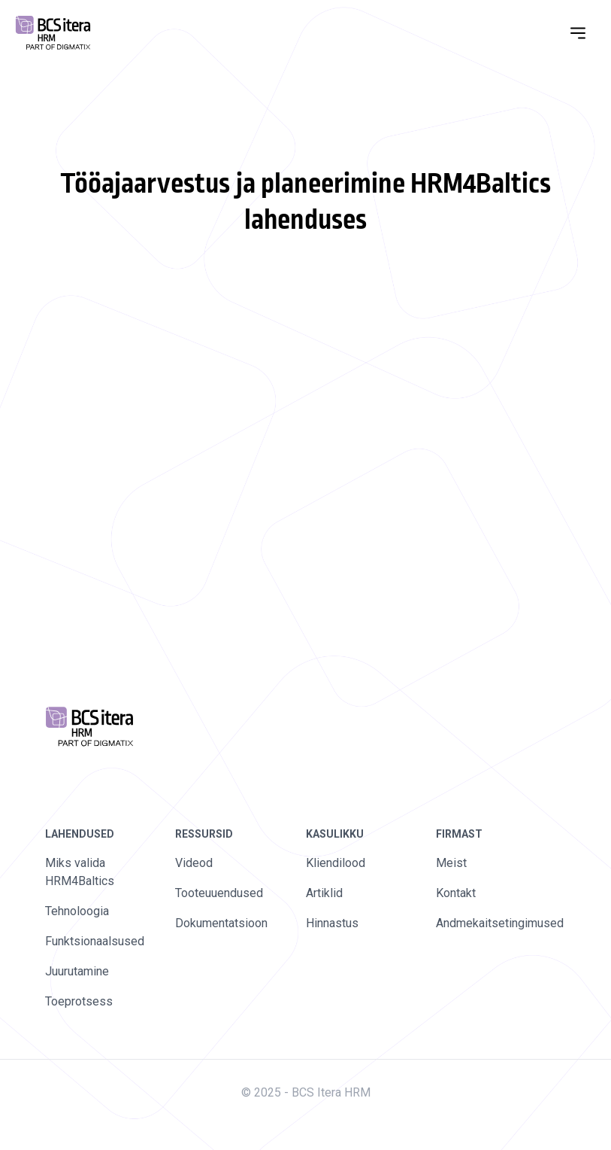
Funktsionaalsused (94, 941)
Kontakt (456, 893)
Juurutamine (77, 971)
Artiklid (324, 893)
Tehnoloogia (77, 911)
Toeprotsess (79, 1001)
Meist (451, 863)
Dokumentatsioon (221, 923)
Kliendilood (335, 863)
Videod (194, 863)
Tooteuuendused (219, 893)
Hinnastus (332, 923)
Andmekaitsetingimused (500, 923)
